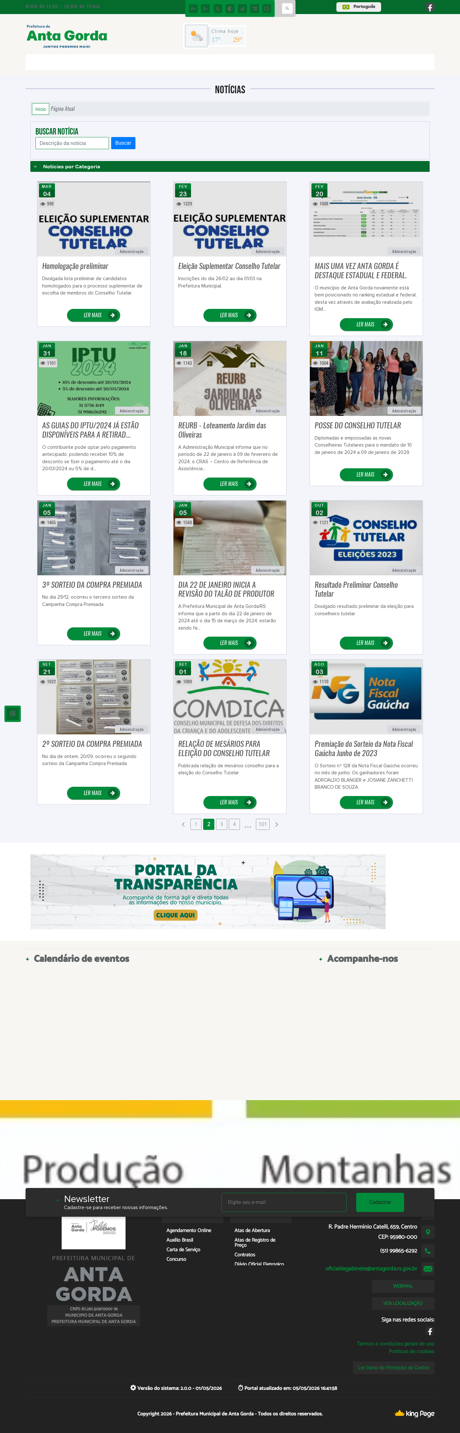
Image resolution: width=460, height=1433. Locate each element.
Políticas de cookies (411, 1351)
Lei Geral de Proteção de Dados (393, 1368)
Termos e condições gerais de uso (395, 1344)
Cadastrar (380, 1202)
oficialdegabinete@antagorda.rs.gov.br (371, 1269)
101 (262, 824)
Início (40, 109)
